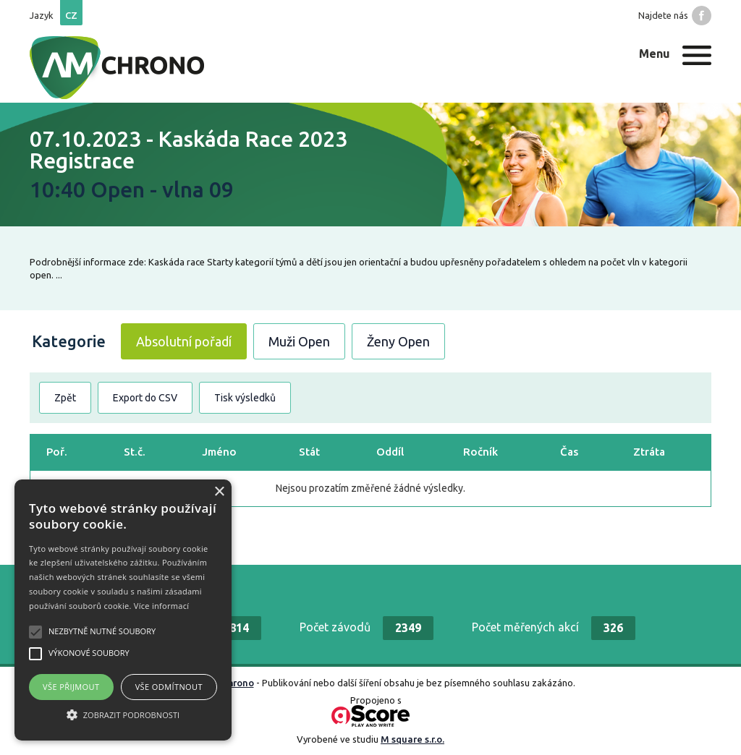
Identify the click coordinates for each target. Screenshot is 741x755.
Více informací (162, 605)
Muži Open (299, 341)
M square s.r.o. (412, 739)
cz (71, 15)
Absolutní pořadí (184, 341)
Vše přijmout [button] (71, 686)
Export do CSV (145, 398)
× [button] (218, 492)
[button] (123, 714)
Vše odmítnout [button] (169, 686)
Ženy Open (398, 341)
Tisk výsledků (245, 398)
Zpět (65, 398)
